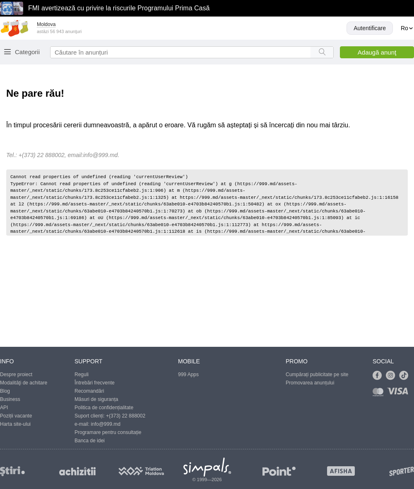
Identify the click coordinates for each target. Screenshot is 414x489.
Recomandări (89, 391)
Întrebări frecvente (95, 383)
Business (10, 399)
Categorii (27, 51)
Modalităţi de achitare (23, 383)
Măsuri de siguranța (96, 399)
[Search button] (321, 52)
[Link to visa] (399, 394)
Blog (5, 391)
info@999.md (100, 155)
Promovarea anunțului (310, 383)
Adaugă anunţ (377, 52)
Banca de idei (90, 441)
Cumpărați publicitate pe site (317, 374)
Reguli (82, 374)
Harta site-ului (15, 424)
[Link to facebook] (379, 376)
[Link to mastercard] (380, 394)
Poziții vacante (16, 416)
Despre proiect (16, 374)
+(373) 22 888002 (125, 416)
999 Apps (188, 374)
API (4, 407)
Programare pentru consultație (108, 432)
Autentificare (370, 28)
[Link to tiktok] (405, 376)
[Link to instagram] (392, 376)
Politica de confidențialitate (104, 407)
